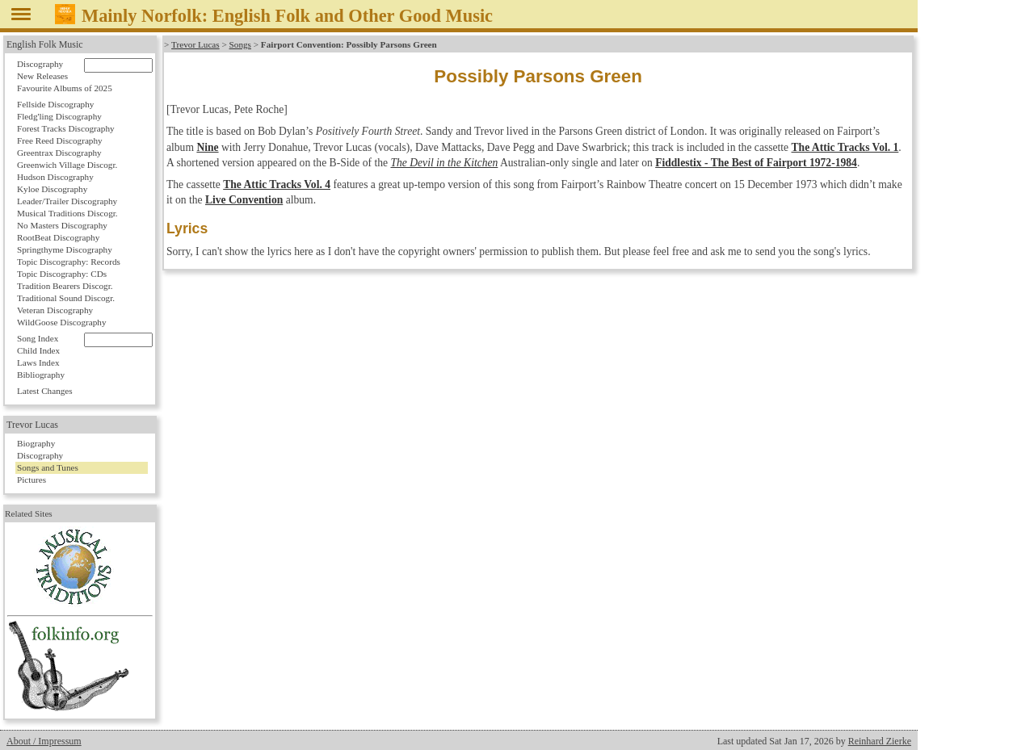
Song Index (37, 338)
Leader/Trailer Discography (67, 201)
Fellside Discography (55, 104)
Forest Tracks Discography (66, 128)
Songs (239, 44)
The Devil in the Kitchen (444, 163)
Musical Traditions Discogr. (67, 213)
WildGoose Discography (61, 322)
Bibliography (41, 374)
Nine (207, 147)
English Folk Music (44, 44)
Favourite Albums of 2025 (64, 88)
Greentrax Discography (59, 152)
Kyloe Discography (52, 189)
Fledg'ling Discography (59, 116)
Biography (36, 443)
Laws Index (38, 362)
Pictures (31, 479)
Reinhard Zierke (879, 741)
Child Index (38, 350)
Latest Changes (45, 391)
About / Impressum (44, 741)
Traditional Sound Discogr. (66, 298)
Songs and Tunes (47, 467)
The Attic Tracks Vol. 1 (845, 147)
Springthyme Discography (64, 249)
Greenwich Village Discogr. (67, 165)
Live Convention (244, 200)
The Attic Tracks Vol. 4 (276, 184)
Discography (40, 64)
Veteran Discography (55, 310)
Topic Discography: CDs (62, 274)
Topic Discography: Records (68, 261)
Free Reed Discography (60, 140)
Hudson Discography (55, 177)
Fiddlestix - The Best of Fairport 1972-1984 (756, 163)
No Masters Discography (62, 225)
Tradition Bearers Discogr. (65, 286)
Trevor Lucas (195, 44)
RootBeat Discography (58, 237)
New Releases (42, 76)
